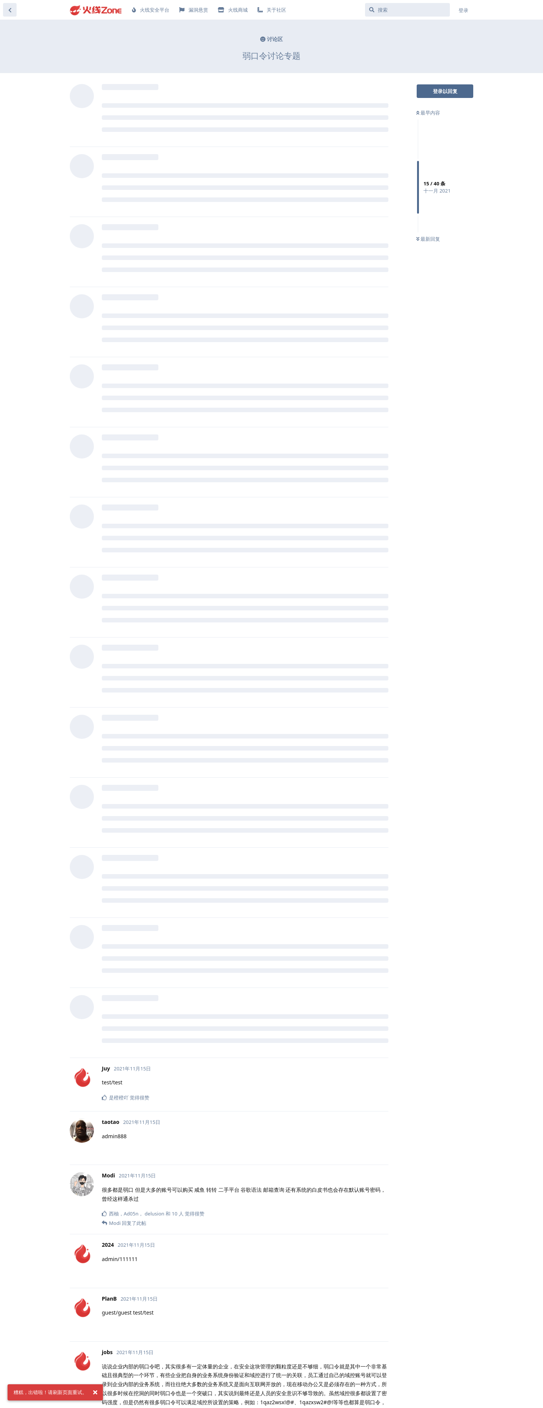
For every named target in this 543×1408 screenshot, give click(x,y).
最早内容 (428, 112)
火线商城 (233, 9)
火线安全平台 (150, 9)
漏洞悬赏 (193, 9)
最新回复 (428, 238)
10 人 (178, 1213)
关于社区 (272, 9)
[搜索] (407, 10)
